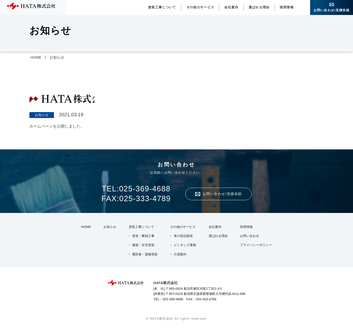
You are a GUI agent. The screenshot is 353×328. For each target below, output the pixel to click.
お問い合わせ (249, 236)
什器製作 (180, 254)
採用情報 (287, 7)
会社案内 (231, 7)
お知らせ (57, 57)
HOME (35, 57)
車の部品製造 (183, 236)
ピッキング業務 (185, 245)
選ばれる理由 (259, 7)
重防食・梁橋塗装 (145, 254)
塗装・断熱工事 (143, 236)
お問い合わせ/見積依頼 (332, 10)
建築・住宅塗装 (143, 245)
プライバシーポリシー (256, 245)
